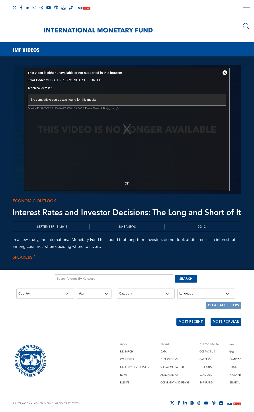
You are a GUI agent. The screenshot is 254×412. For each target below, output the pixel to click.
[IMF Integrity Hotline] (71, 8)
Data (163, 348)
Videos (164, 340)
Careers (205, 356)
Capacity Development (135, 364)
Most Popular (226, 319)
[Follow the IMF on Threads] (41, 8)
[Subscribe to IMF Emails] (63, 8)
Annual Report (170, 371)
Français (235, 356)
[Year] (94, 293)
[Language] (206, 293)
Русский (235, 371)
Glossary (205, 364)
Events (124, 379)
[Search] (246, 26)
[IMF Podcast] (56, 8)
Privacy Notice (209, 340)
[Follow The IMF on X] (15, 8)
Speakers (25, 257)
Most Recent (190, 319)
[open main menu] (246, 9)
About (124, 340)
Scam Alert (207, 371)
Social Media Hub (172, 364)
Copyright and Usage (175, 379)
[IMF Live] (83, 7)
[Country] (45, 293)
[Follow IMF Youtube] (48, 8)
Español (234, 379)
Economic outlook (34, 201)
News (123, 371)
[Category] (145, 293)
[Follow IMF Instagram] (34, 8)
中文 (231, 348)
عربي (231, 340)
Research (126, 348)
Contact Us (207, 348)
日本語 (233, 364)
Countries (127, 356)
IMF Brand (206, 379)
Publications (169, 356)
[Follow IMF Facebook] (21, 8)
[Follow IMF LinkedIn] (27, 8)
